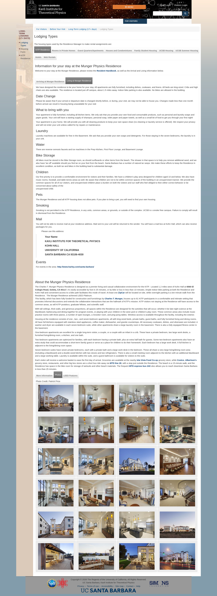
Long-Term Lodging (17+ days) (82, 29)
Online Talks (155, 21)
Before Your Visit (57, 29)
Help (138, 586)
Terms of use (93, 586)
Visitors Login (180, 5)
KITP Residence (25, 56)
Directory (45, 21)
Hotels (38, 57)
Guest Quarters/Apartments (91, 50)
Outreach (178, 21)
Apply (114, 21)
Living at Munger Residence (79, 81)
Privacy (80, 586)
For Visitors (131, 21)
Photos (58, 375)
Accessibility (107, 586)
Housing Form (24, 50)
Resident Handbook (106, 71)
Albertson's (191, 360)
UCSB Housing (166, 50)
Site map (119, 586)
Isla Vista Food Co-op (147, 360)
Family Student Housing (145, 50)
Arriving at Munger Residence (50, 81)
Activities (66, 21)
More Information (44, 376)
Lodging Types (24, 44)
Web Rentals (49, 57)
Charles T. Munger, (114, 298)
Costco (180, 360)
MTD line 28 (115, 363)
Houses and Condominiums (119, 50)
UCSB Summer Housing (187, 50)
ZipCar (121, 292)
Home (30, 21)
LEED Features (70, 376)
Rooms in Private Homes (63, 50)
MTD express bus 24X (140, 366)
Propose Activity (89, 21)
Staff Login (165, 5)
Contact (129, 586)
